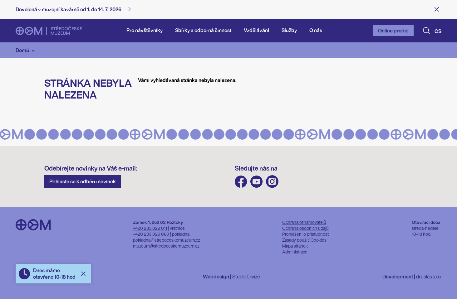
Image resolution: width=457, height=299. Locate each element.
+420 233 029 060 (151, 234)
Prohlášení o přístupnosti (306, 234)
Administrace (294, 251)
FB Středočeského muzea (241, 181)
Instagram (272, 181)
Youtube (256, 181)
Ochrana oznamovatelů (304, 222)
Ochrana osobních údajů (305, 228)
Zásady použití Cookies (304, 240)
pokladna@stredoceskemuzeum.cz (166, 240)
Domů (22, 50)
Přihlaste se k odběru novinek (82, 181)
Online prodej (393, 30)
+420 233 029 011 (150, 228)
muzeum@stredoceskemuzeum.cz (166, 246)
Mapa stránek (295, 246)
